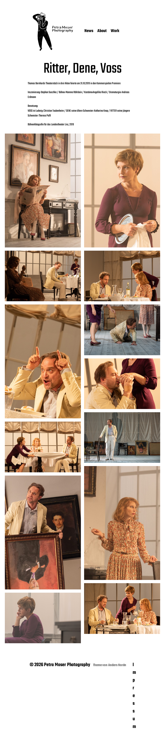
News (88, 31)
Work (115, 31)
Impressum (134, 695)
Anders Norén (117, 665)
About (102, 31)
